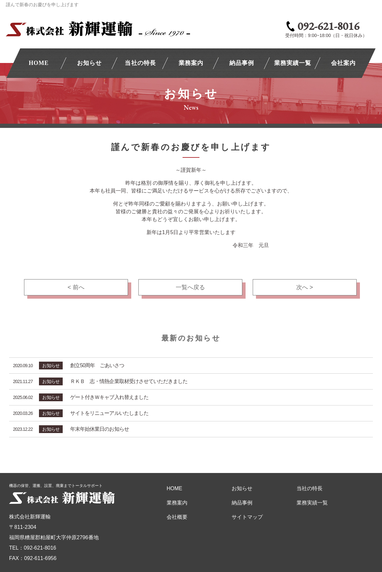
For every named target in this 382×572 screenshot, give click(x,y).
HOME (38, 63)
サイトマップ (247, 517)
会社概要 (177, 517)
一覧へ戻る (190, 287)
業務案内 (191, 63)
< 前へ (76, 287)
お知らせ (89, 63)
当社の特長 (140, 63)
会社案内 (343, 63)
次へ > (304, 287)
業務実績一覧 (292, 63)
